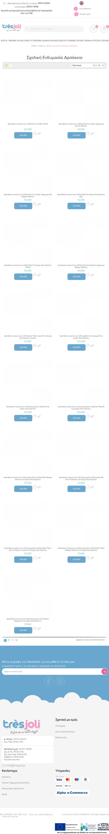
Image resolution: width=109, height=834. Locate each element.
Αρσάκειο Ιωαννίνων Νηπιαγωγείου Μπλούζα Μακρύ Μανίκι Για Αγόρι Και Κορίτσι (28, 478)
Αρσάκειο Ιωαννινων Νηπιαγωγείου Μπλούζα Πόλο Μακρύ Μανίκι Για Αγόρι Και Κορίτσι (81, 549)
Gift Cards (59, 776)
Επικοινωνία (61, 737)
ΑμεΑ (4, 794)
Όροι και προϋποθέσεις (41, 814)
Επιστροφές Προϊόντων (13, 788)
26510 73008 (26, 6)
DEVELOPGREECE (81, 814)
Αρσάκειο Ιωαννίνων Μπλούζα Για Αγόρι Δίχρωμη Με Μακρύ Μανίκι (28, 196)
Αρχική (34, 46)
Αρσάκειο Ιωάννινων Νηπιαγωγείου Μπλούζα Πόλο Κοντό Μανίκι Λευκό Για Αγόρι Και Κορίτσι (27, 549)
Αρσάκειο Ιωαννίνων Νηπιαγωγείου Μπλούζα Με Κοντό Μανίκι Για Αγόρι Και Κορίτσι (81, 478)
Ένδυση (42, 46)
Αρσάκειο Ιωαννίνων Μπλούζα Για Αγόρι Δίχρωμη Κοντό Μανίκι (81, 125)
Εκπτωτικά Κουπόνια (65, 731)
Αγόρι (49, 46)
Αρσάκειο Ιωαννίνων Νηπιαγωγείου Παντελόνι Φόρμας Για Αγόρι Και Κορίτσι (28, 620)
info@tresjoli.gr (13, 765)
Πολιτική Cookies (10, 817)
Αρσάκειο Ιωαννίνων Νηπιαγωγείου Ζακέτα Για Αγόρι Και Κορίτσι (27, 408)
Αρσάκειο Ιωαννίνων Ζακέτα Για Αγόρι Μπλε (28, 124)
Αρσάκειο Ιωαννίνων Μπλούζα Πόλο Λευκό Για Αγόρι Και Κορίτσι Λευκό (28, 337)
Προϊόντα (6, 777)
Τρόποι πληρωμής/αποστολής (15, 782)
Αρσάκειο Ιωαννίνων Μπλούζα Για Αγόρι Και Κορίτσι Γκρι (81, 196)
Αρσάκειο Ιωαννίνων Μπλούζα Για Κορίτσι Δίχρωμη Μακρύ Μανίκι (81, 266)
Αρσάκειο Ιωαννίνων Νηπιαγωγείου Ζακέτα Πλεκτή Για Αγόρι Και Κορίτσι (81, 408)
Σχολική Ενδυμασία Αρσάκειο (65, 46)
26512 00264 (40, 3)
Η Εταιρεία (60, 726)
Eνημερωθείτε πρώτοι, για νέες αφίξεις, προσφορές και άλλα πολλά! (33, 666)
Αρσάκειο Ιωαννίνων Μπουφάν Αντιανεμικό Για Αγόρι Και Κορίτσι (81, 337)
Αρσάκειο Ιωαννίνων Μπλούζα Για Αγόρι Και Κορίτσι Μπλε (28, 266)
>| (16, 640)
